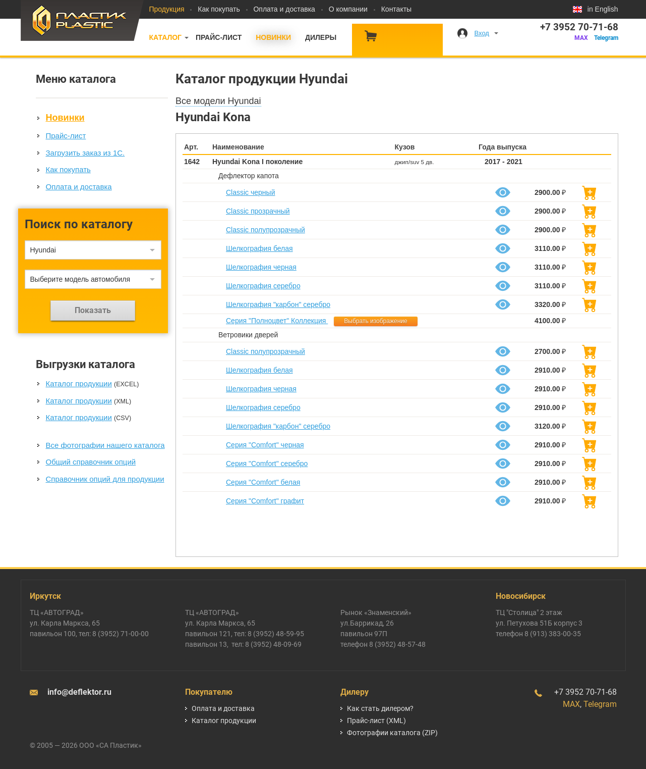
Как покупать (219, 9)
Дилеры (320, 37)
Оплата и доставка (284, 9)
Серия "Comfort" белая (263, 482)
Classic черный (250, 192)
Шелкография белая (259, 248)
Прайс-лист (219, 37)
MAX (581, 37)
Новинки (273, 37)
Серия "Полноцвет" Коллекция (277, 321)
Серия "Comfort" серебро (267, 463)
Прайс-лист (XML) (376, 720)
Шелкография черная (261, 267)
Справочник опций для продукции (105, 479)
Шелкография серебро (263, 286)
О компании (348, 9)
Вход (482, 33)
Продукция (167, 9)
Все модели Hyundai (218, 101)
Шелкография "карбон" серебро (278, 304)
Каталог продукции (79, 383)
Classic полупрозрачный (265, 230)
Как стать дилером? (380, 708)
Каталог (165, 37)
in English (603, 9)
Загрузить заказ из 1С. (85, 152)
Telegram (606, 37)
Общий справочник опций (91, 461)
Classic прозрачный (258, 211)
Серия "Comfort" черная (265, 445)
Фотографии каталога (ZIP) (392, 733)
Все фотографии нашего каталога (105, 445)
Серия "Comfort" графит (265, 501)
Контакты (396, 9)
